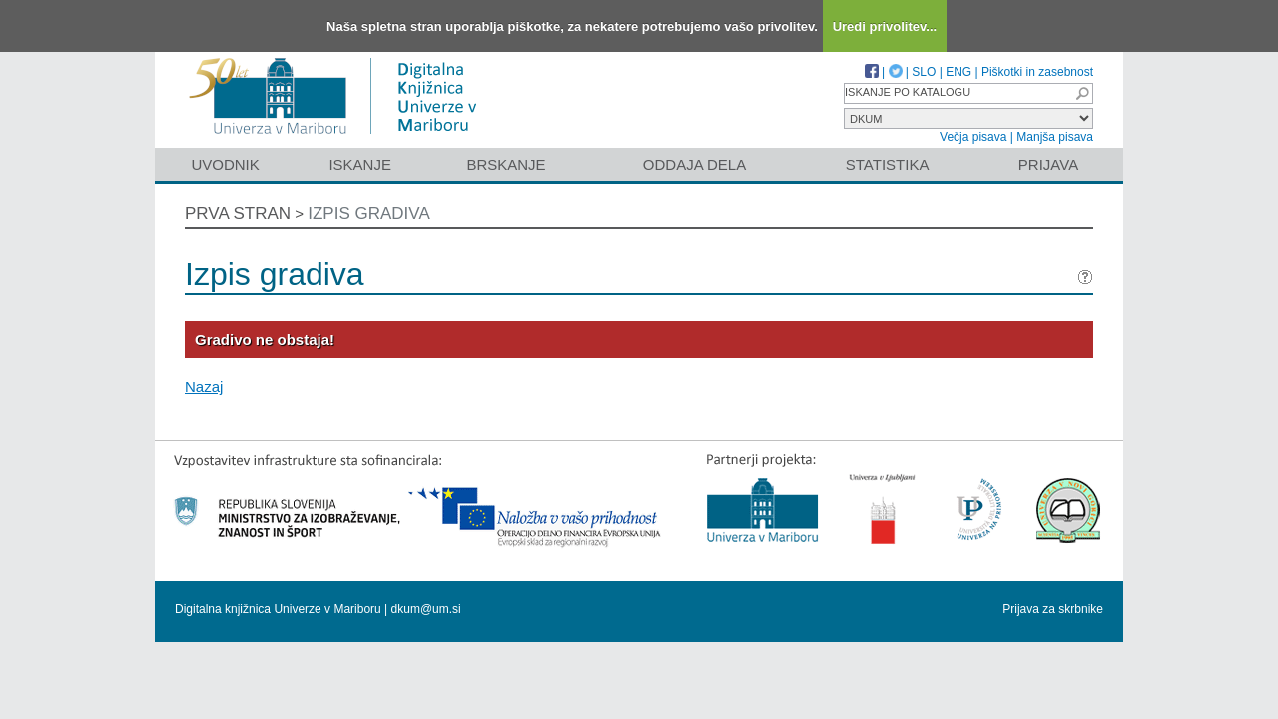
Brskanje (505, 164)
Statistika (888, 164)
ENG (958, 72)
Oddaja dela (694, 164)
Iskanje (359, 164)
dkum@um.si (426, 609)
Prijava (1048, 164)
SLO (924, 72)
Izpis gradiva (369, 213)
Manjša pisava (1054, 137)
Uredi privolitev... (885, 26)
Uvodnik (225, 164)
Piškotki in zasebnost (1037, 72)
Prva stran (238, 213)
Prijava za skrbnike (1052, 609)
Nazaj (204, 386)
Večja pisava (973, 137)
